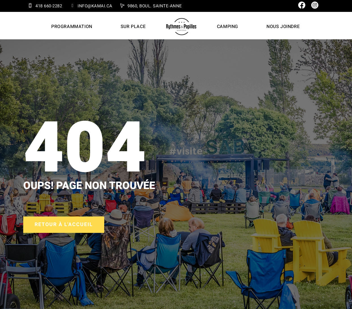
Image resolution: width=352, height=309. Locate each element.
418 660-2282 (48, 6)
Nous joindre (283, 26)
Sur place (133, 26)
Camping (227, 26)
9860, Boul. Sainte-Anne (154, 6)
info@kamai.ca (95, 6)
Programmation (71, 26)
